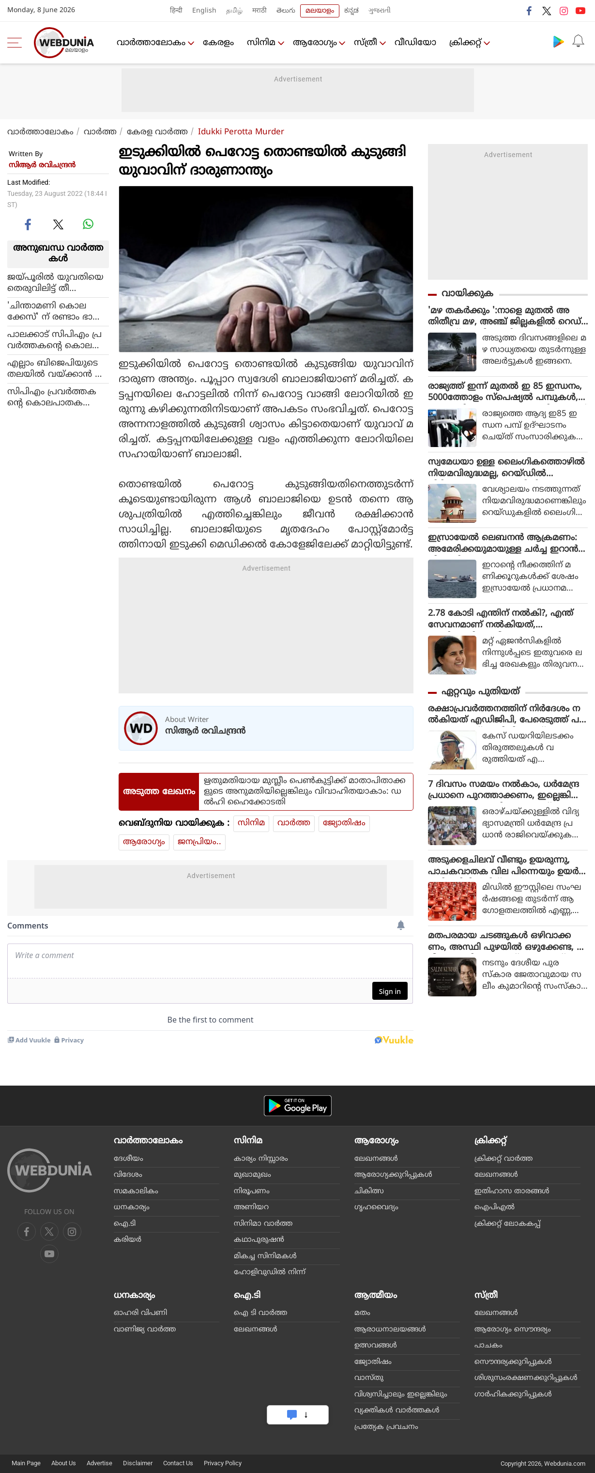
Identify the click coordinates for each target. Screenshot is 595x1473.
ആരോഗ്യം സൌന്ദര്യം (512, 1329)
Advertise (99, 1463)
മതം (362, 1313)
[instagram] (49, 1254)
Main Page (26, 1463)
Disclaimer (138, 1463)
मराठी (259, 11)
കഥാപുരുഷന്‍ (259, 1240)
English (204, 11)
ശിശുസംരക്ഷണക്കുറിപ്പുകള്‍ (526, 1378)
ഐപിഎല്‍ (494, 1207)
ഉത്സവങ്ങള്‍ (375, 1345)
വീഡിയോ (418, 42)
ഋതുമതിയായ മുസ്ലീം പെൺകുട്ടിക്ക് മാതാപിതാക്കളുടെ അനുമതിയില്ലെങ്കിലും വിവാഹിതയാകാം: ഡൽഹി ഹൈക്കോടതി (305, 792)
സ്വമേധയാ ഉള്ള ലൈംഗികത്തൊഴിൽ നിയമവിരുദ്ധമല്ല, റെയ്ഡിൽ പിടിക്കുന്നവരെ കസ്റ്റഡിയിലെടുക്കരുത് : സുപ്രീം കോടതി (506, 469)
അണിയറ (251, 1207)
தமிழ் (234, 11)
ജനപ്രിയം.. (199, 842)
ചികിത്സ (369, 1191)
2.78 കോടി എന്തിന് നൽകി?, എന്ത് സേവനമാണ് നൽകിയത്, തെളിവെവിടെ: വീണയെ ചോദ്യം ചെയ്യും (500, 622)
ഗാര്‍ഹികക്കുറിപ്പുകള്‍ (513, 1394)
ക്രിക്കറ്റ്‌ (468, 42)
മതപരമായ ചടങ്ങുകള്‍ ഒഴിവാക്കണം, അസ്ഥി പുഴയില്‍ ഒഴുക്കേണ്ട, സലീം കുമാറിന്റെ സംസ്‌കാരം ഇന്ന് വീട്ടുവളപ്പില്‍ (507, 946)
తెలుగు (285, 11)
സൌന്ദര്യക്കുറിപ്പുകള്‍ (513, 1362)
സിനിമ (262, 42)
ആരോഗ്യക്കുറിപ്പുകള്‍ (393, 1175)
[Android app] (298, 1105)
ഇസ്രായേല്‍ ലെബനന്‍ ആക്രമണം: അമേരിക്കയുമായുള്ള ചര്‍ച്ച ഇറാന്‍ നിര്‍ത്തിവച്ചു (503, 546)
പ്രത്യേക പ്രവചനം (386, 1427)
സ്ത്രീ (368, 42)
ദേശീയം (128, 1159)
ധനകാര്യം (132, 1207)
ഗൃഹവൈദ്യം (376, 1207)
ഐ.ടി (125, 1224)
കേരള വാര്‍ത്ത (157, 132)
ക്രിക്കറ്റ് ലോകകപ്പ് (507, 1224)
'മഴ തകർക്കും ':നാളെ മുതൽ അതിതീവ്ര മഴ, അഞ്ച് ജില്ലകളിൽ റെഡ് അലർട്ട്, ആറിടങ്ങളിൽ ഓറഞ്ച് (504, 317)
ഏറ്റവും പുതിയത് (480, 694)
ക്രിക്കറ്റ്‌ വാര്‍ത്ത (503, 1159)
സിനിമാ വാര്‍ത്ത (263, 1224)
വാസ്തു (368, 1378)
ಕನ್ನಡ (351, 11)
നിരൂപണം (252, 1191)
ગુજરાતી (379, 11)
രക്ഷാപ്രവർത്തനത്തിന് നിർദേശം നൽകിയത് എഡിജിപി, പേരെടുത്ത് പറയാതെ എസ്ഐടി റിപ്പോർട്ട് (506, 717)
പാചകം (488, 1345)
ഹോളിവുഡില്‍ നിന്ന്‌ (269, 1272)
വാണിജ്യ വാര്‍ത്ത (145, 1329)
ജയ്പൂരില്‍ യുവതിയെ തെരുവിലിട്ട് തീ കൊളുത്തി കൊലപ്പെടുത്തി (55, 283)
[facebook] (28, 224)
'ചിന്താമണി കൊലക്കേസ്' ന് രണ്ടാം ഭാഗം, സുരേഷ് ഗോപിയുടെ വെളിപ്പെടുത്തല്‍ (57, 312)
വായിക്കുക (467, 294)
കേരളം (219, 42)
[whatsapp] (88, 224)
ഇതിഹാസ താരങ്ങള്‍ (511, 1191)
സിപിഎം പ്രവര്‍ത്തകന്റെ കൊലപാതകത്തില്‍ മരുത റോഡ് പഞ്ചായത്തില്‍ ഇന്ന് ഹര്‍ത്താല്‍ (54, 397)
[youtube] (72, 1231)
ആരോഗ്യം (316, 42)
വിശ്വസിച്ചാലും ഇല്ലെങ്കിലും (400, 1394)
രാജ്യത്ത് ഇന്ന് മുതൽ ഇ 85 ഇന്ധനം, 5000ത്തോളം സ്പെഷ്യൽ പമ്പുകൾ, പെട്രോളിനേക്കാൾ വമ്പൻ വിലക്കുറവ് (508, 393)
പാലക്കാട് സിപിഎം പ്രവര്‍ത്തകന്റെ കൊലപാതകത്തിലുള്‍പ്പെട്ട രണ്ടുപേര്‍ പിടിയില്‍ (54, 340)
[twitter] (58, 224)
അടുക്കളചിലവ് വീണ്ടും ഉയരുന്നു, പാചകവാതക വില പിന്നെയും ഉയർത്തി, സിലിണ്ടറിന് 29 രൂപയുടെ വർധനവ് (504, 869)
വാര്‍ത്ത (100, 132)
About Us (63, 1463)
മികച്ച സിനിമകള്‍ (265, 1256)
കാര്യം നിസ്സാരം (261, 1159)
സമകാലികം (136, 1191)
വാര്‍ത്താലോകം (151, 42)
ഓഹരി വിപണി (140, 1313)
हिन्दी (176, 11)
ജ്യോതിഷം (344, 823)
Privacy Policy (223, 1463)
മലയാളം (319, 11)
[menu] (17, 42)
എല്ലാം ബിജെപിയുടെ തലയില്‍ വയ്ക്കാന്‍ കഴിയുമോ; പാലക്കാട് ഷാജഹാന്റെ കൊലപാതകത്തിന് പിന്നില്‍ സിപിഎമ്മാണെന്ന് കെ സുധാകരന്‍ (55, 369)
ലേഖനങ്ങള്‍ (376, 1159)
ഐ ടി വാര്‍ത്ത (260, 1313)
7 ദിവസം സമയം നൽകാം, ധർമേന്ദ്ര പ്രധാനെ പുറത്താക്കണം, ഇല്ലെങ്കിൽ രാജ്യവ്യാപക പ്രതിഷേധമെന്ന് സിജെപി (504, 793)
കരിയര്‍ (127, 1240)
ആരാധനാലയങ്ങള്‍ (390, 1329)
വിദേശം (128, 1175)
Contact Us (178, 1463)
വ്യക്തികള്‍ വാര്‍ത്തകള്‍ (397, 1410)
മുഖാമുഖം (252, 1175)
